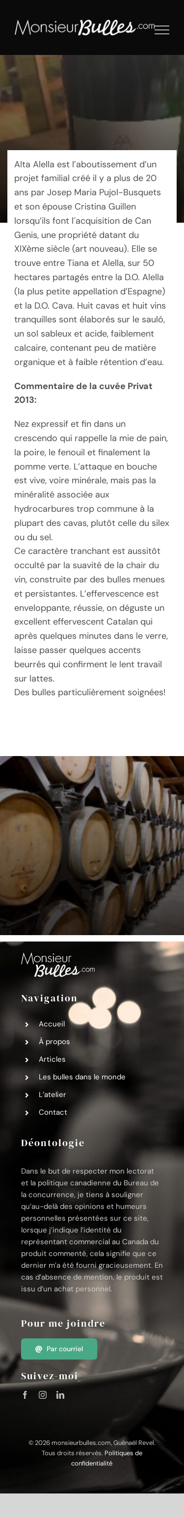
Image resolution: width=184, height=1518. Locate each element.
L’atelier (52, 1094)
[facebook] (25, 1395)
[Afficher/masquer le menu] (162, 30)
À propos (54, 1042)
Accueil (52, 1024)
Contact (53, 1112)
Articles (52, 1059)
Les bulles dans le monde (82, 1077)
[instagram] (43, 1395)
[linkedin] (60, 1395)
